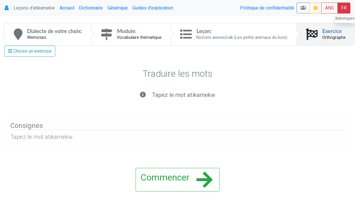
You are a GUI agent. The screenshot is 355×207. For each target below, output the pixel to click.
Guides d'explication (152, 8)
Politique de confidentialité (267, 8)
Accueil (67, 8)
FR (344, 8)
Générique (117, 8)
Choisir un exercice (30, 51)
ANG (329, 8)
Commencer (176, 179)
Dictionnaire (91, 8)
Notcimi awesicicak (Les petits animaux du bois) (241, 37)
